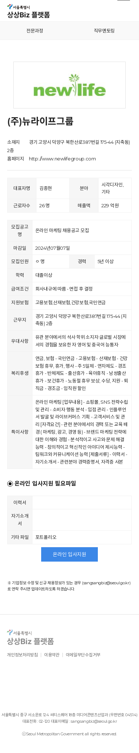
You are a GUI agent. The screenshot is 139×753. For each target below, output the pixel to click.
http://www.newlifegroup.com (62, 158)
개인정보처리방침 (22, 655)
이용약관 (52, 655)
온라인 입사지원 (69, 554)
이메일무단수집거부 (83, 655)
